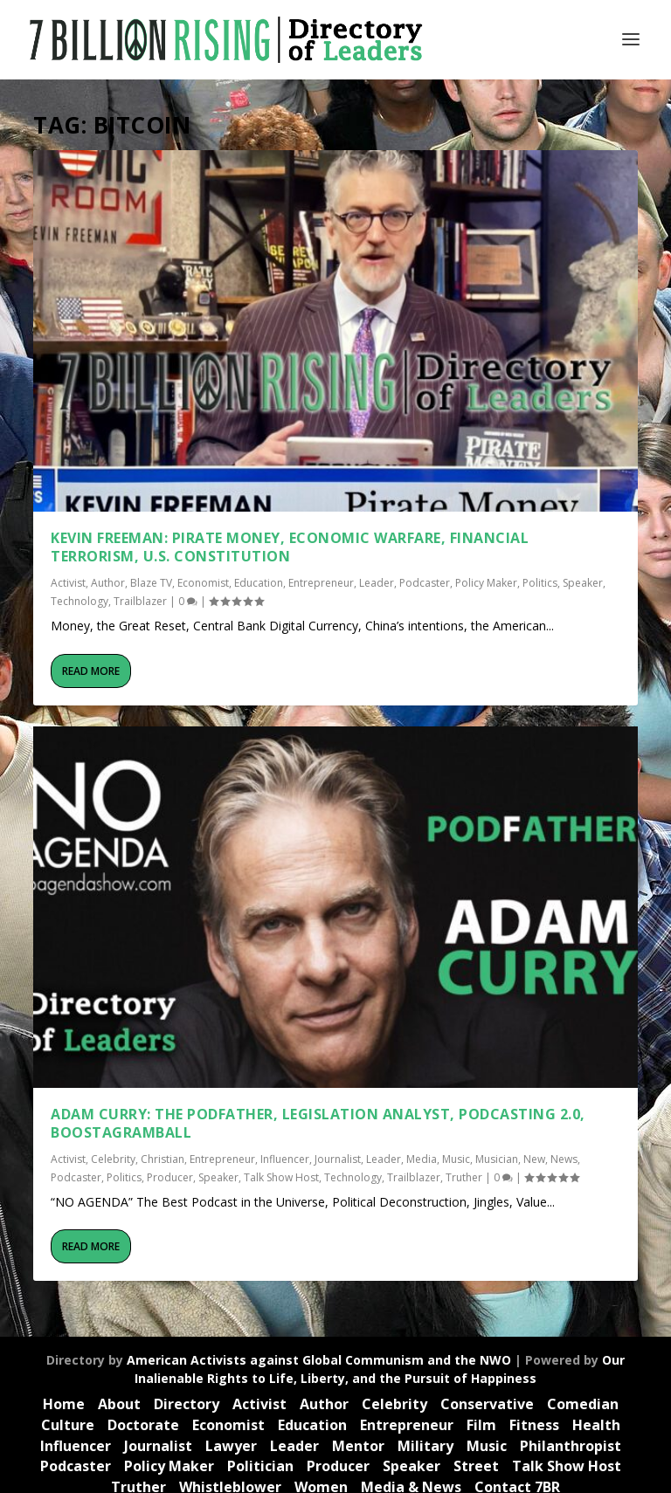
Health (596, 1425)
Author (108, 582)
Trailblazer (140, 601)
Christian (162, 1159)
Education (258, 582)
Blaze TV (151, 582)
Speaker (583, 582)
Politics (539, 582)
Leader (376, 582)
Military (425, 1445)
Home (64, 1404)
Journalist (338, 1159)
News (564, 1159)
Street (476, 1466)
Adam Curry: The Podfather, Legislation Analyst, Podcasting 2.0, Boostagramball (318, 1123)
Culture (67, 1425)
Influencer (284, 1159)
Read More (91, 671)
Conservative (487, 1404)
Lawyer (231, 1445)
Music (456, 1159)
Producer (170, 1177)
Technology (79, 601)
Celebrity (113, 1159)
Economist (203, 582)
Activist (68, 582)
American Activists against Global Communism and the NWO (319, 1360)
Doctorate (143, 1425)
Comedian (583, 1404)
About (119, 1404)
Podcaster (424, 582)
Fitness (534, 1425)
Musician (496, 1159)
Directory (186, 1404)
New (534, 1159)
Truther (464, 1177)
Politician (260, 1466)
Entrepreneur (321, 582)
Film (481, 1425)
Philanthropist (570, 1445)
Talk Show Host (281, 1177)
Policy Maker (486, 582)
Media (421, 1159)
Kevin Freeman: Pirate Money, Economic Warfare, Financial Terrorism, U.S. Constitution (290, 547)
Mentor (358, 1445)
